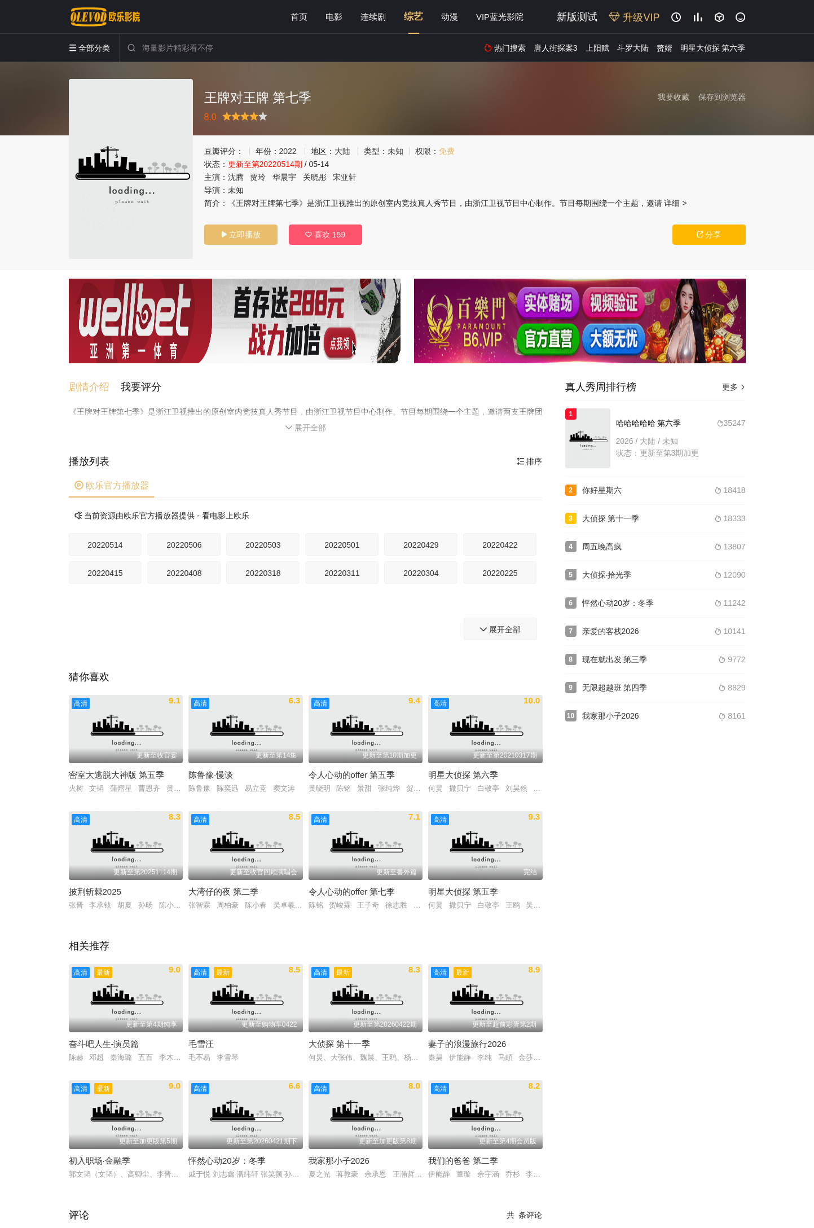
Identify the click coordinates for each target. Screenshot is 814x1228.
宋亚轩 (345, 177)
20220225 (499, 573)
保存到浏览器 (722, 97)
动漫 (449, 16)
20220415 (104, 573)
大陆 (342, 151)
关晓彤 (315, 177)
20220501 (341, 544)
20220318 (262, 573)
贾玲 (258, 177)
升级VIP (634, 17)
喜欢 (325, 234)
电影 (333, 16)
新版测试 (577, 17)
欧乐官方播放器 (111, 485)
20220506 (183, 544)
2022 (288, 151)
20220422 (499, 544)
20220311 (341, 573)
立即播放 (241, 234)
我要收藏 (673, 97)
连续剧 (373, 16)
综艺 (413, 16)
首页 (299, 16)
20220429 (420, 544)
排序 (530, 461)
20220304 (420, 573)
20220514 (104, 544)
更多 (734, 386)
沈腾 (236, 177)
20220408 (183, 573)
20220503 (262, 544)
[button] (95, 387)
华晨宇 (284, 177)
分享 (709, 234)
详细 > (675, 203)
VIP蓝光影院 (499, 16)
